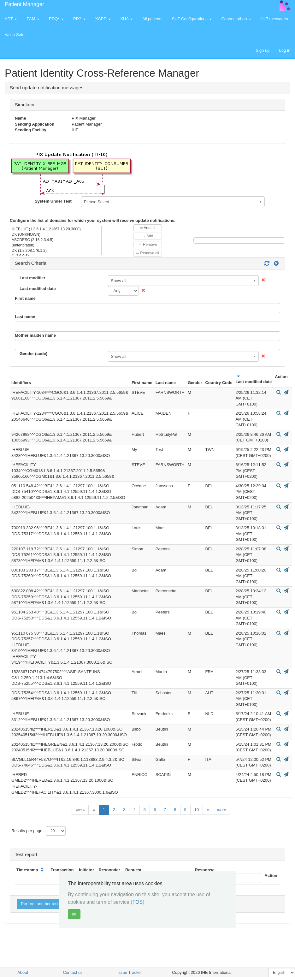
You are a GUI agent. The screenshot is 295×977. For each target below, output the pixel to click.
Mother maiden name (35, 335)
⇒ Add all (147, 228)
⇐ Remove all (147, 253)
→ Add (147, 236)
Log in (284, 50)
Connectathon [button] (236, 18)
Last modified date (38, 288)
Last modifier (32, 277)
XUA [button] (126, 18)
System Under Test (53, 201)
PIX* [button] (79, 18)
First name (25, 298)
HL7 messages (274, 18)
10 (196, 809)
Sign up (262, 50)
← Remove (147, 244)
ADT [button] (11, 18)
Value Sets (14, 34)
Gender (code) (33, 353)
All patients (152, 18)
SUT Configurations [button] (192, 18)
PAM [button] (33, 18)
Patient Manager (24, 4)
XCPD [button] (103, 18)
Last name (25, 316)
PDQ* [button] (56, 18)
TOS (138, 902)
